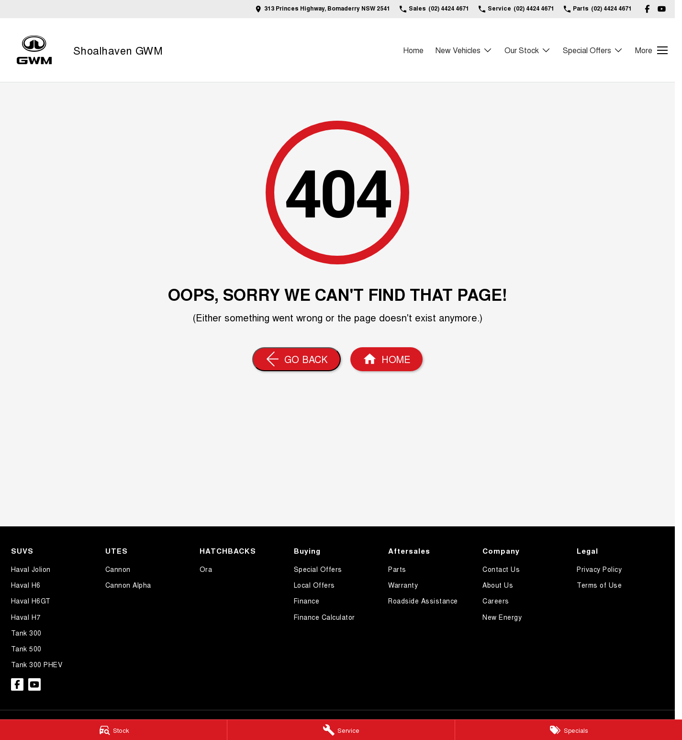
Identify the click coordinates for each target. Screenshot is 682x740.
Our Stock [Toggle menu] (527, 50)
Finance (307, 600)
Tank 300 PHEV (37, 664)
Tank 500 (26, 648)
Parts (397, 569)
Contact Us (501, 569)
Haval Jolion (31, 569)
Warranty (403, 585)
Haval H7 (26, 617)
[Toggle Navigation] (651, 50)
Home (413, 50)
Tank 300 (26, 633)
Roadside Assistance (423, 600)
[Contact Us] (322, 9)
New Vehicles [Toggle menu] (464, 50)
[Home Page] (386, 359)
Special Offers (318, 569)
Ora (206, 569)
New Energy (502, 617)
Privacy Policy (599, 569)
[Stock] (113, 730)
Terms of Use (599, 585)
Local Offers (314, 585)
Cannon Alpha (128, 585)
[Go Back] (296, 359)
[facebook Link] (647, 9)
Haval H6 (26, 585)
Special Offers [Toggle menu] (593, 50)
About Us (497, 585)
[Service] (340, 730)
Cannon (118, 569)
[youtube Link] (662, 9)
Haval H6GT (31, 600)
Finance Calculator (324, 617)
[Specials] (568, 730)
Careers (495, 600)
